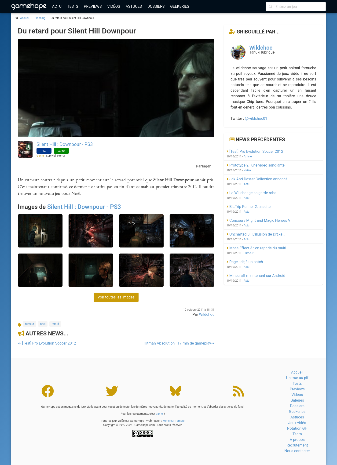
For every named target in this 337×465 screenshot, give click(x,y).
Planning (39, 18)
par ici (159, 413)
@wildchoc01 (256, 118)
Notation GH (297, 428)
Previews (93, 6)
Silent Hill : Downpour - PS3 (65, 144)
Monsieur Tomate (174, 420)
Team (297, 434)
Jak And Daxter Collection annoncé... (258, 179)
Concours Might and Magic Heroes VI (259, 220)
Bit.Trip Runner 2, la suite (249, 206)
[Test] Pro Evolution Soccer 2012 (255, 151)
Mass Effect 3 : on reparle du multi (256, 248)
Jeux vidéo (297, 423)
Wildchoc (206, 314)
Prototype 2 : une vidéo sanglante (256, 165)
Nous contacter (297, 451)
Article (248, 156)
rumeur (29, 324)
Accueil (297, 372)
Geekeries (179, 6)
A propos (297, 439)
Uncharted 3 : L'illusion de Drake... (256, 234)
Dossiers (156, 6)
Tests (72, 6)
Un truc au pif (297, 378)
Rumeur (248, 253)
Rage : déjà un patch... (246, 262)
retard (55, 324)
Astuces (134, 6)
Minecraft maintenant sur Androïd (256, 275)
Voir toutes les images (116, 297)
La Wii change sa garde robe (251, 193)
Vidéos (113, 6)
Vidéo (247, 170)
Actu (57, 6)
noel (43, 324)
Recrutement (297, 445)
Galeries (297, 400)
